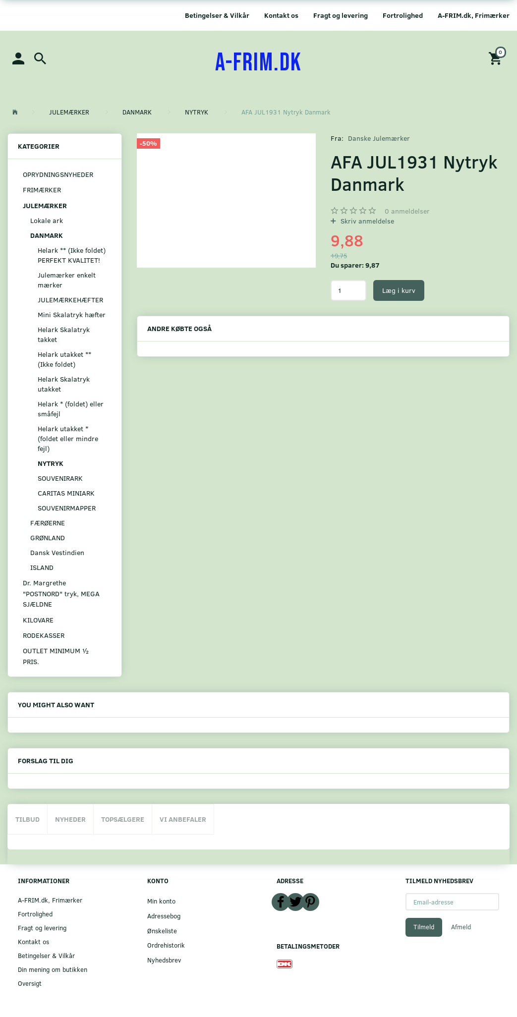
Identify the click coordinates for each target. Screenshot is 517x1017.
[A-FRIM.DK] (258, 63)
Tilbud (27, 819)
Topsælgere (122, 819)
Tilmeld (423, 926)
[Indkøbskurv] (497, 58)
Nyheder (70, 819)
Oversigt (30, 983)
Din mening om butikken (52, 969)
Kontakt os (281, 15)
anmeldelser (407, 211)
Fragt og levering (340, 15)
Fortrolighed (403, 15)
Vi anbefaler (183, 819)
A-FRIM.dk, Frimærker (474, 15)
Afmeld (461, 926)
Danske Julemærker (379, 138)
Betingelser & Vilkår (217, 15)
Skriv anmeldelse (366, 221)
